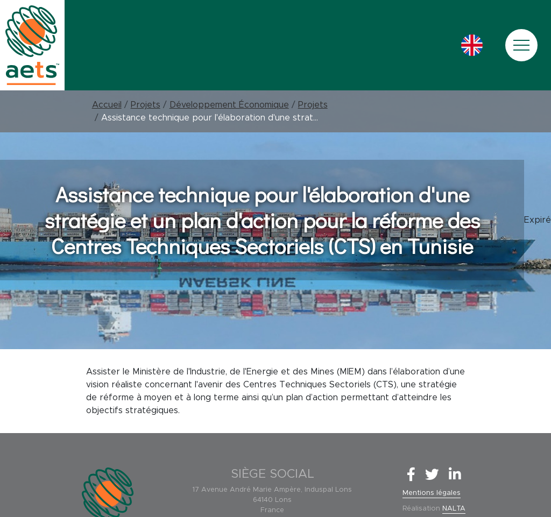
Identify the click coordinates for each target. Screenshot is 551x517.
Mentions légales (431, 493)
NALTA (453, 508)
